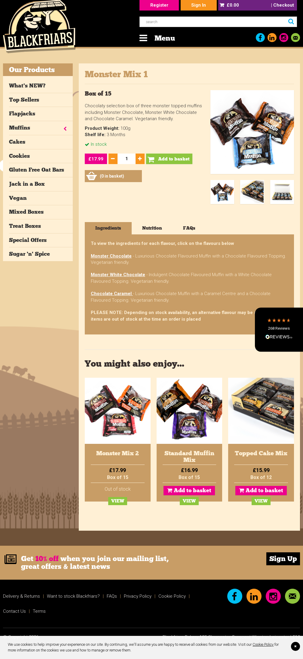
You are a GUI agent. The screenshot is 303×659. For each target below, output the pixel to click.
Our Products (32, 69)
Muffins (19, 127)
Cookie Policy (263, 644)
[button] (279, 329)
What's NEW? (27, 85)
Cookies (19, 156)
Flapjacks (22, 113)
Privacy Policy (138, 596)
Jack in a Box (27, 184)
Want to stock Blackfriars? (73, 596)
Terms (39, 611)
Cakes (17, 142)
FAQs (112, 596)
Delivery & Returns (21, 596)
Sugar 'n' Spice (29, 254)
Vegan (18, 198)
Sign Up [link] (283, 558)
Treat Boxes (25, 226)
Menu (165, 38)
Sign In (198, 5)
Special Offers (28, 240)
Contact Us (14, 611)
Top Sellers (24, 99)
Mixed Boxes (26, 212)
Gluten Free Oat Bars (36, 169)
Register (159, 5)
